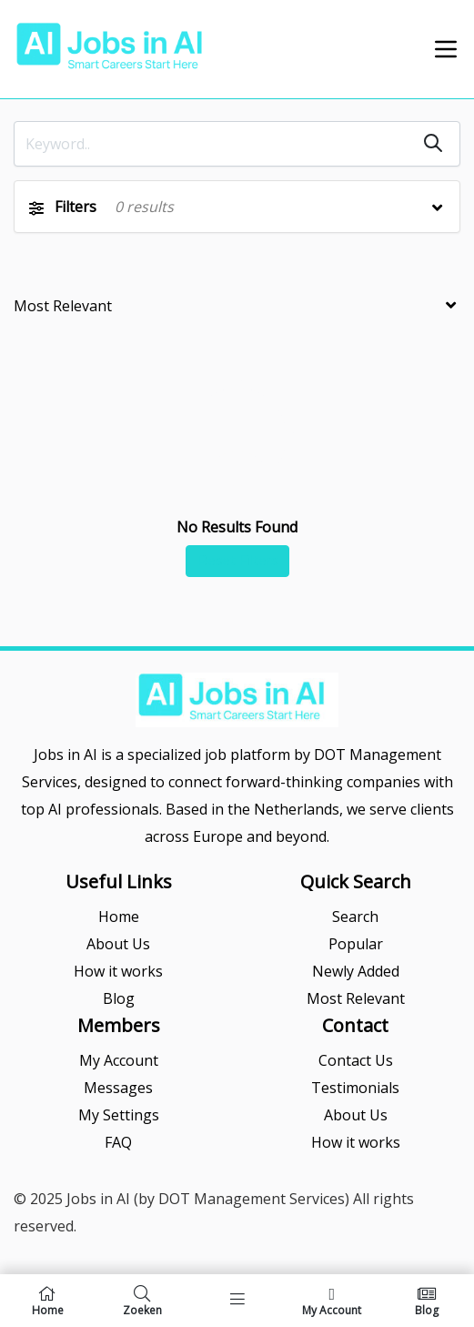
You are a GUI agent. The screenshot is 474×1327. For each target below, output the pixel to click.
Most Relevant (356, 998)
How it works (118, 971)
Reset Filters (237, 560)
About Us (118, 944)
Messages (118, 1088)
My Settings (118, 1115)
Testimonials (355, 1088)
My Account (118, 1060)
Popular (355, 944)
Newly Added (355, 971)
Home (118, 917)
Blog (119, 998)
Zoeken (142, 1300)
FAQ (118, 1142)
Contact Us (355, 1060)
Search (355, 917)
